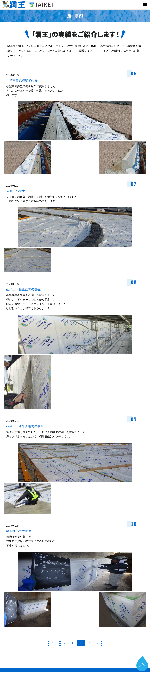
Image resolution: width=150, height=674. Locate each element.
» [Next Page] (97, 643)
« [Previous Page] (64, 643)
